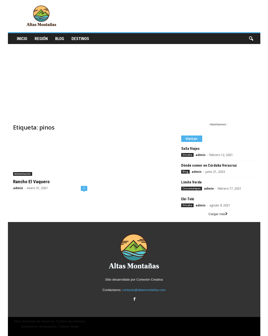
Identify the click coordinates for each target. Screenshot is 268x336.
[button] (251, 38)
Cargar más (218, 214)
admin (18, 188)
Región (41, 38)
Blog (59, 38)
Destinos (80, 38)
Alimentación (22, 174)
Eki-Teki (187, 199)
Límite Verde (191, 182)
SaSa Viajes (190, 148)
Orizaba (187, 155)
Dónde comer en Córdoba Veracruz (209, 165)
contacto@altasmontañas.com (144, 290)
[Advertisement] (134, 81)
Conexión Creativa (149, 279)
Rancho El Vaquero (31, 181)
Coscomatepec (191, 188)
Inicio (22, 38)
